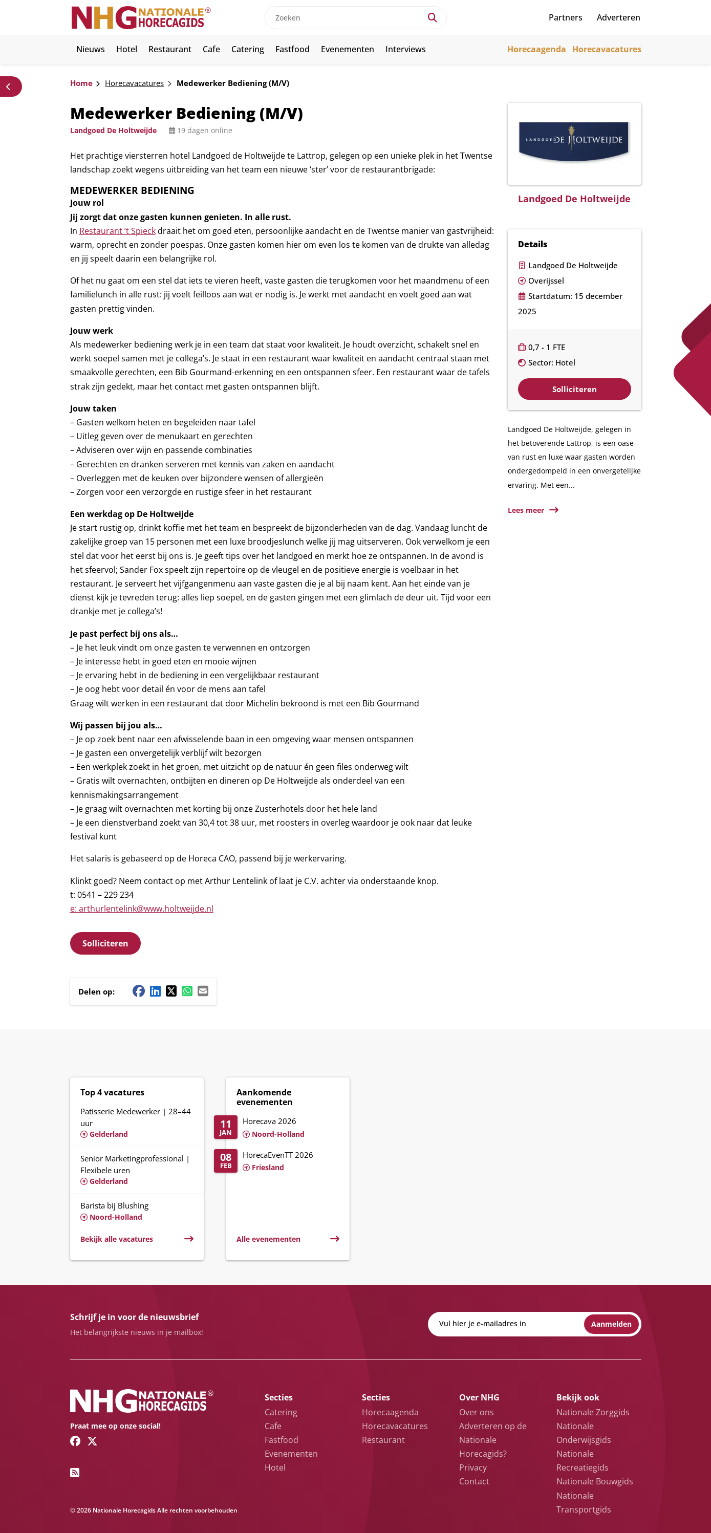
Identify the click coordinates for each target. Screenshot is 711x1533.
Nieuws (90, 49)
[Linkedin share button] (155, 991)
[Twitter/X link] (92, 1441)
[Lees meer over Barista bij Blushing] (137, 1211)
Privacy (473, 1467)
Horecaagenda (536, 49)
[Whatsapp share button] (187, 991)
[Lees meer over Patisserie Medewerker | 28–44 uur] (137, 1121)
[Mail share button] (203, 991)
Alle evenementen (268, 1239)
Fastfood (292, 49)
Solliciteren (105, 943)
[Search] (432, 17)
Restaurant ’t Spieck (117, 230)
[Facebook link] (75, 1441)
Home (81, 83)
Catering (247, 49)
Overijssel (546, 280)
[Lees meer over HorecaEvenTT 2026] (276, 1162)
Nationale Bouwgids (594, 1481)
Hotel (126, 49)
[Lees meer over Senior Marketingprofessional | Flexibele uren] (137, 1169)
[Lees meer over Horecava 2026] (276, 1128)
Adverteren (618, 17)
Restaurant (169, 49)
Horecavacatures (606, 49)
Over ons (476, 1412)
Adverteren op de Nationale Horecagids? (493, 1439)
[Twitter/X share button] (171, 991)
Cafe (211, 49)
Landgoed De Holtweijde (113, 130)
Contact (474, 1481)
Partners (566, 17)
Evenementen (347, 49)
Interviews (405, 49)
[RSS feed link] (74, 1472)
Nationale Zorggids (593, 1412)
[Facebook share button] (139, 991)
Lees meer (526, 510)
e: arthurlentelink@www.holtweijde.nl (141, 908)
